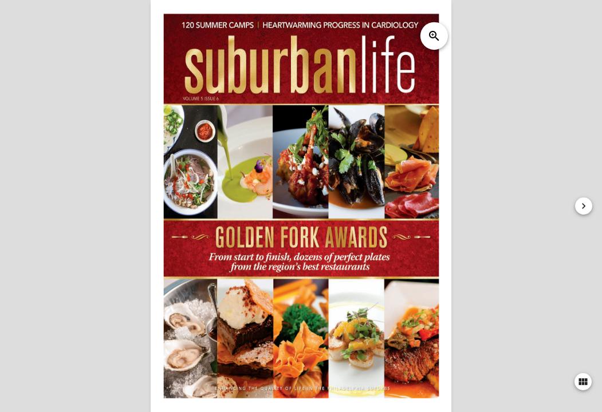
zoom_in (434, 36)
